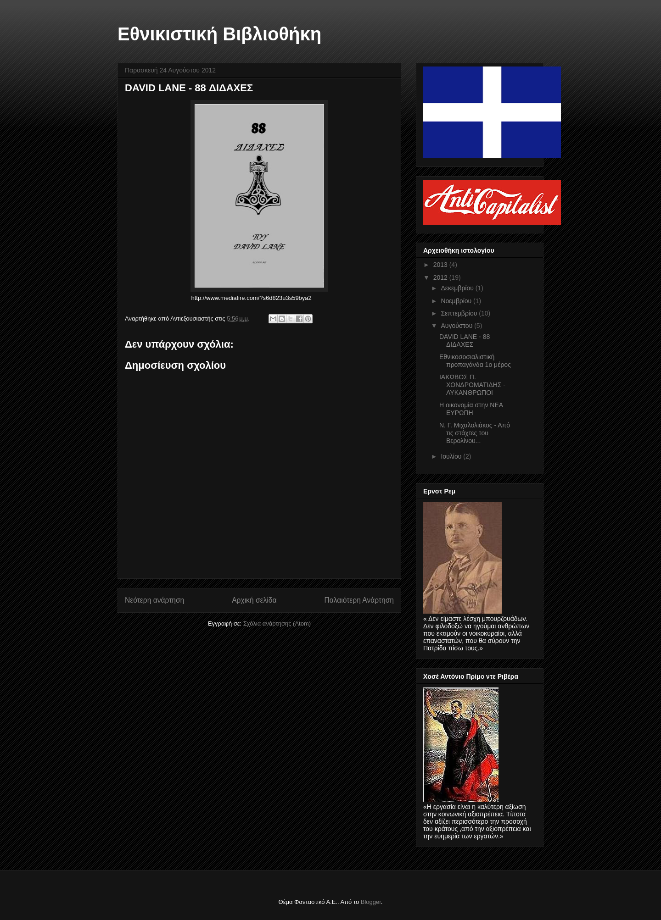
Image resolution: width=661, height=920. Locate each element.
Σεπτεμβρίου (460, 313)
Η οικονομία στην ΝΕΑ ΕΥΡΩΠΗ (471, 408)
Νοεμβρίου (457, 301)
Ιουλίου (452, 456)
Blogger (371, 901)
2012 (441, 277)
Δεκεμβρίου (458, 288)
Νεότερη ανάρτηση (154, 600)
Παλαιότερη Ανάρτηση (359, 600)
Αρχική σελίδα (254, 600)
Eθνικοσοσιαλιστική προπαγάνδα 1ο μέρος (475, 360)
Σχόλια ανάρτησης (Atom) (277, 623)
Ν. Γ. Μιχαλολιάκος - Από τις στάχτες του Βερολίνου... (474, 432)
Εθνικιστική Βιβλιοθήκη (219, 34)
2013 (441, 264)
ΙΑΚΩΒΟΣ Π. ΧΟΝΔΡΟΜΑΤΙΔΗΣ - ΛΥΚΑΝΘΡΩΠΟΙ (472, 384)
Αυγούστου (457, 325)
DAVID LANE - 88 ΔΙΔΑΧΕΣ (464, 340)
